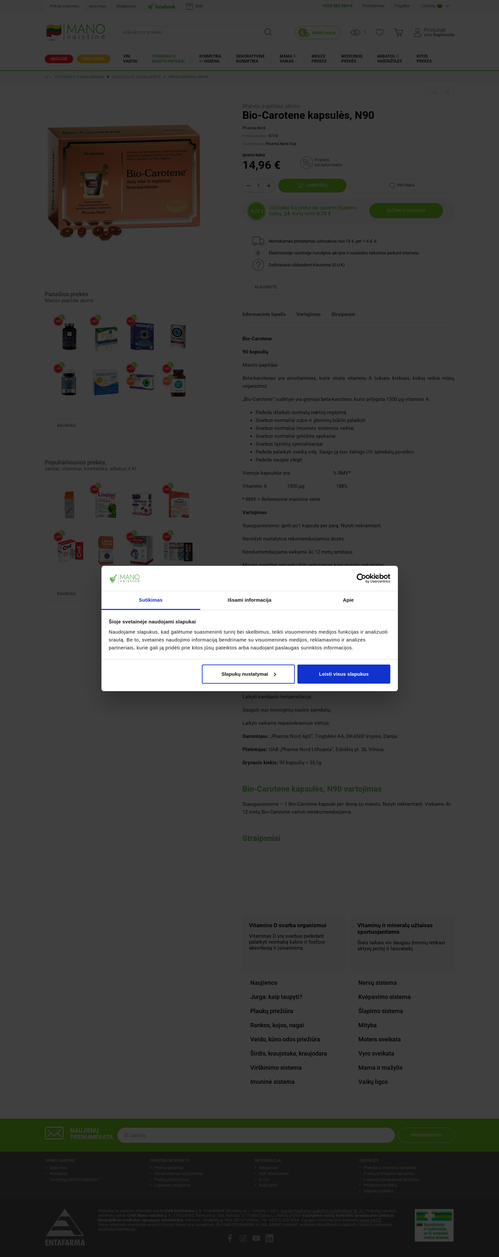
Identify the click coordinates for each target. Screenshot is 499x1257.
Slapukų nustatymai (248, 674)
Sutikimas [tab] (151, 600)
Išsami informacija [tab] (249, 600)
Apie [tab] (348, 600)
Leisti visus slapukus (344, 674)
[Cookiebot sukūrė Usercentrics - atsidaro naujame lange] (361, 578)
